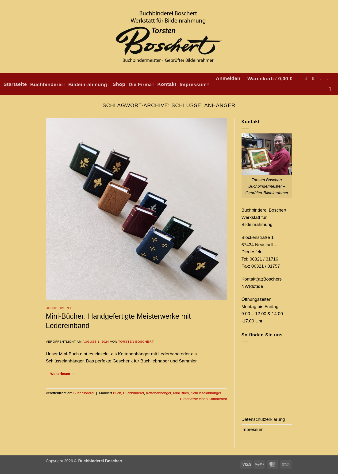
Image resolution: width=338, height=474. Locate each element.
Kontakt (166, 84)
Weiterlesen (62, 374)
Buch (117, 393)
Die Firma (141, 84)
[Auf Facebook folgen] (307, 78)
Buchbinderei (47, 84)
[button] (228, 78)
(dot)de (256, 286)
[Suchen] (331, 89)
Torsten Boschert (136, 341)
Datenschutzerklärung (263, 419)
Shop (119, 84)
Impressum (194, 84)
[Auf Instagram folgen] (314, 78)
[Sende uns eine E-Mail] (322, 78)
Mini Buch (181, 393)
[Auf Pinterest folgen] (329, 78)
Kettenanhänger (158, 393)
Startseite (15, 84)
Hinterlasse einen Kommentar (203, 399)
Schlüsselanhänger (206, 393)
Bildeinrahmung (88, 84)
